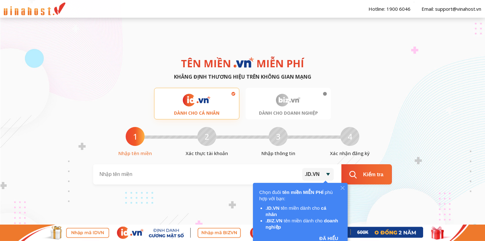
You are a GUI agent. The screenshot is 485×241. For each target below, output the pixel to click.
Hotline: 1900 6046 (386, 9)
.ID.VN (312, 174)
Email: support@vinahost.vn (448, 9)
